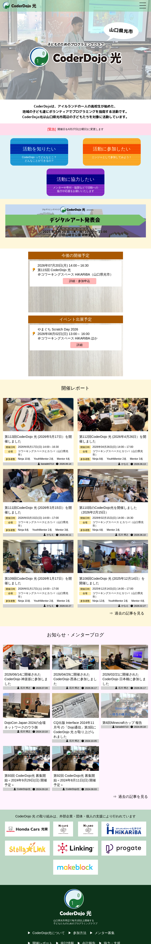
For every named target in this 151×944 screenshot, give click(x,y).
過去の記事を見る (129, 613)
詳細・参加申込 (79, 281)
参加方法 (79, 933)
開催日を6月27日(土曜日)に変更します (80, 129)
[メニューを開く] (142, 5)
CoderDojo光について (48, 933)
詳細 (80, 345)
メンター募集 (105, 933)
